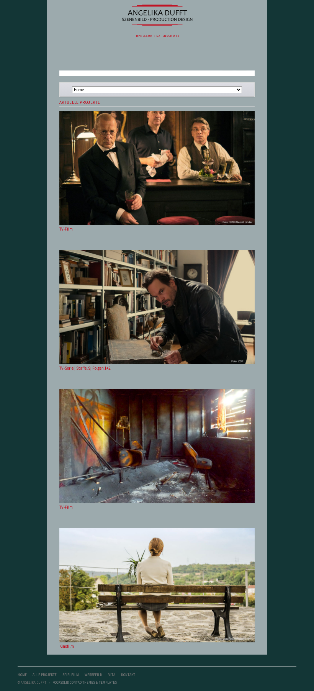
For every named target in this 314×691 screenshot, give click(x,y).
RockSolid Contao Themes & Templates (84, 682)
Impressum (143, 36)
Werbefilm (94, 675)
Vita (111, 675)
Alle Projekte (45, 675)
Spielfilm (70, 675)
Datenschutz (168, 36)
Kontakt (128, 675)
